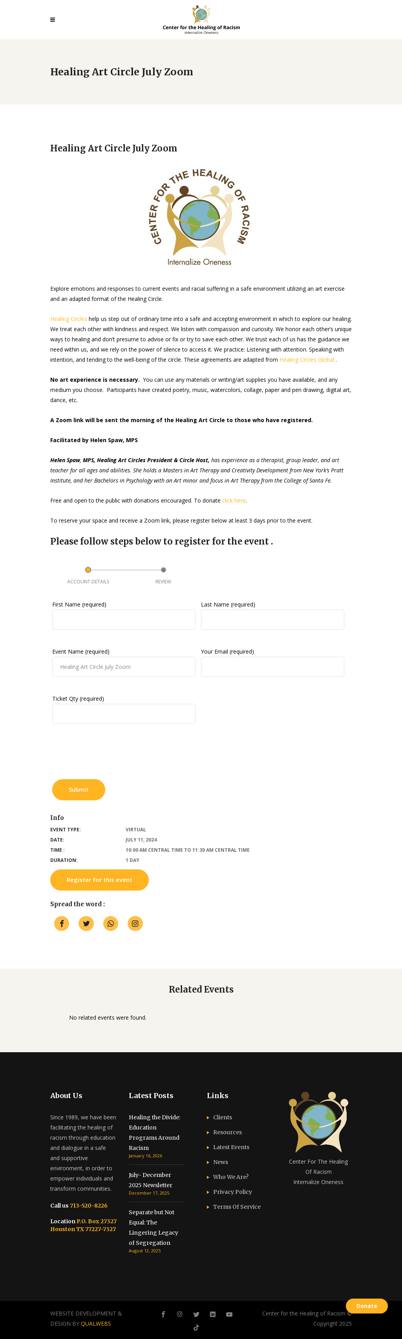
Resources (227, 1132)
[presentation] (112, 755)
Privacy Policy (232, 1191)
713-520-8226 (88, 1205)
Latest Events (231, 1147)
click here (234, 500)
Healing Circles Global (307, 359)
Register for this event (99, 880)
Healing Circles (68, 318)
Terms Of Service (237, 1206)
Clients (222, 1117)
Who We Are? (231, 1177)
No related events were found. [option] (107, 1017)
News (220, 1162)
